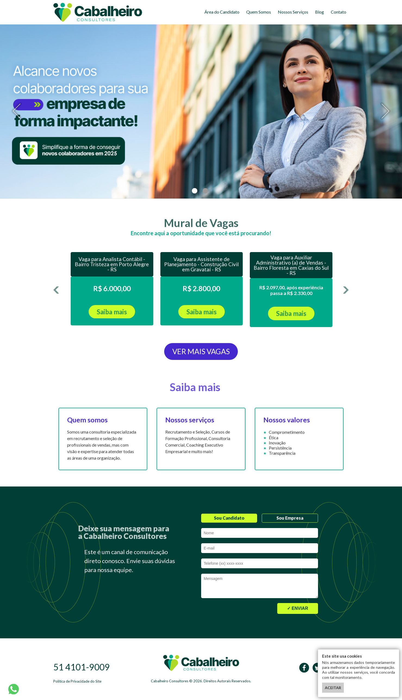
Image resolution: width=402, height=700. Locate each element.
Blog (319, 11)
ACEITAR (333, 687)
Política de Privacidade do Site (77, 681)
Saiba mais (112, 312)
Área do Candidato (221, 11)
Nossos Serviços (293, 11)
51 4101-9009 (81, 667)
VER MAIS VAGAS (201, 351)
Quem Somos (258, 11)
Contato (338, 11)
